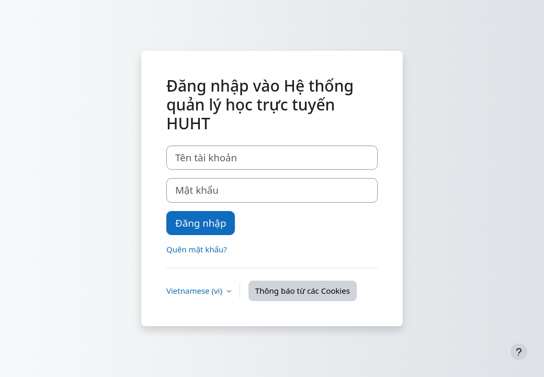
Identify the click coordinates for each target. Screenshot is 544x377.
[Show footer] (519, 351)
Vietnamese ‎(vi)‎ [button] (195, 290)
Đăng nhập (200, 222)
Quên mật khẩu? (196, 249)
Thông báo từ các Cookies (302, 290)
